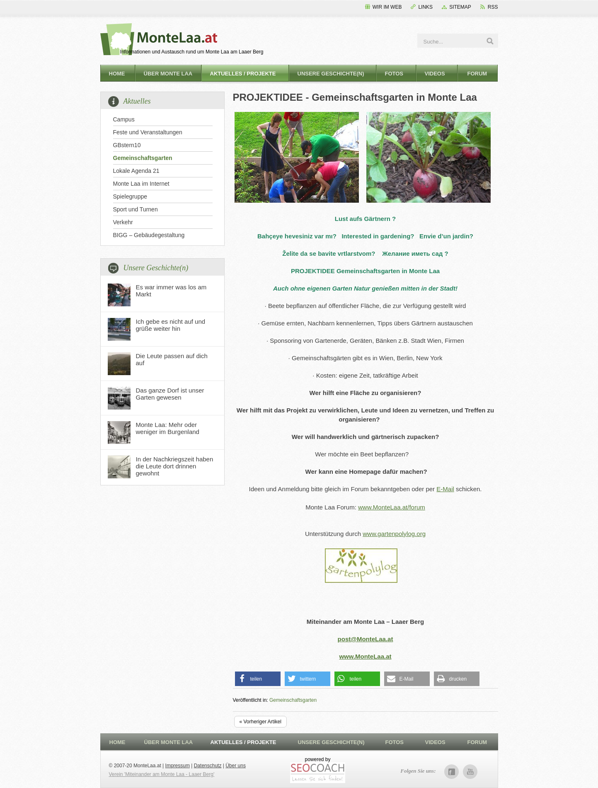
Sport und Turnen (135, 209)
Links (425, 7)
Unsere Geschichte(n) (331, 73)
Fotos (394, 73)
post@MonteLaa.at (365, 639)
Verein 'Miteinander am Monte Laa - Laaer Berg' (162, 774)
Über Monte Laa (168, 73)
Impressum (177, 766)
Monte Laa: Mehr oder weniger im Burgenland (167, 428)
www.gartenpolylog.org (394, 533)
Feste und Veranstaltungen (147, 132)
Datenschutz (208, 766)
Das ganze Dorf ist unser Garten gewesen (170, 394)
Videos (435, 73)
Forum (477, 73)
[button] (258, 679)
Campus (124, 119)
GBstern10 (127, 145)
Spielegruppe (130, 196)
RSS (493, 7)
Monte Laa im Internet (141, 183)
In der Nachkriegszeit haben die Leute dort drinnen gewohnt (174, 466)
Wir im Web (387, 7)
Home (117, 73)
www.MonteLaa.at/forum (391, 507)
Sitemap (460, 7)
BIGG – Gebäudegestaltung (149, 235)
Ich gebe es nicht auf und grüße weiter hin (171, 325)
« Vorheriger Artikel (260, 722)
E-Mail (445, 488)
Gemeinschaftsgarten (142, 158)
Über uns (235, 766)
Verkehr (123, 222)
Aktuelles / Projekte (243, 73)
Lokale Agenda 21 (136, 170)
